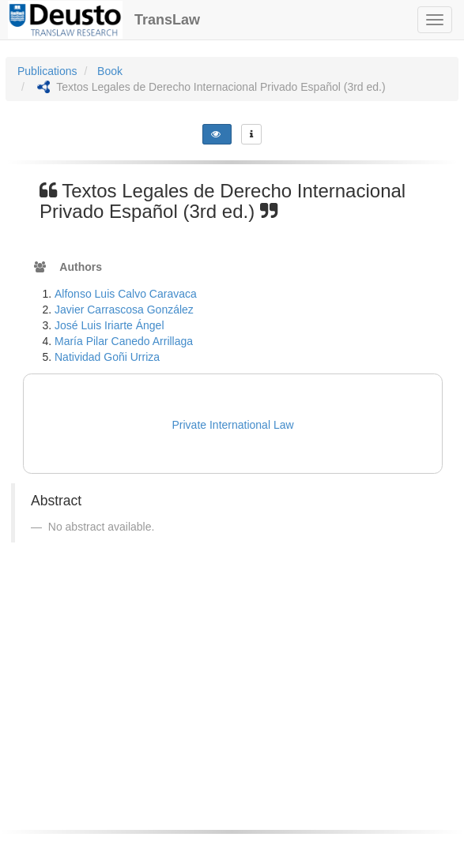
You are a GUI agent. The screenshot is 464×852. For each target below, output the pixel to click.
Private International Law (233, 424)
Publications (47, 71)
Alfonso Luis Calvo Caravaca (126, 293)
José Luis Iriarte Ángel (109, 325)
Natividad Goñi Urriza (107, 357)
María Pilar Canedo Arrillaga (124, 341)
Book (110, 71)
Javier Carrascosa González (124, 309)
